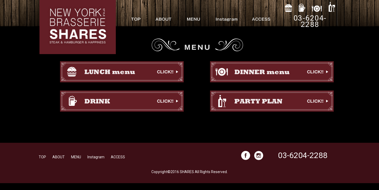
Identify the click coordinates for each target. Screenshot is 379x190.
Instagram (95, 157)
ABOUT (58, 157)
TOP (42, 157)
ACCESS (118, 157)
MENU (76, 157)
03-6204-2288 (302, 155)
